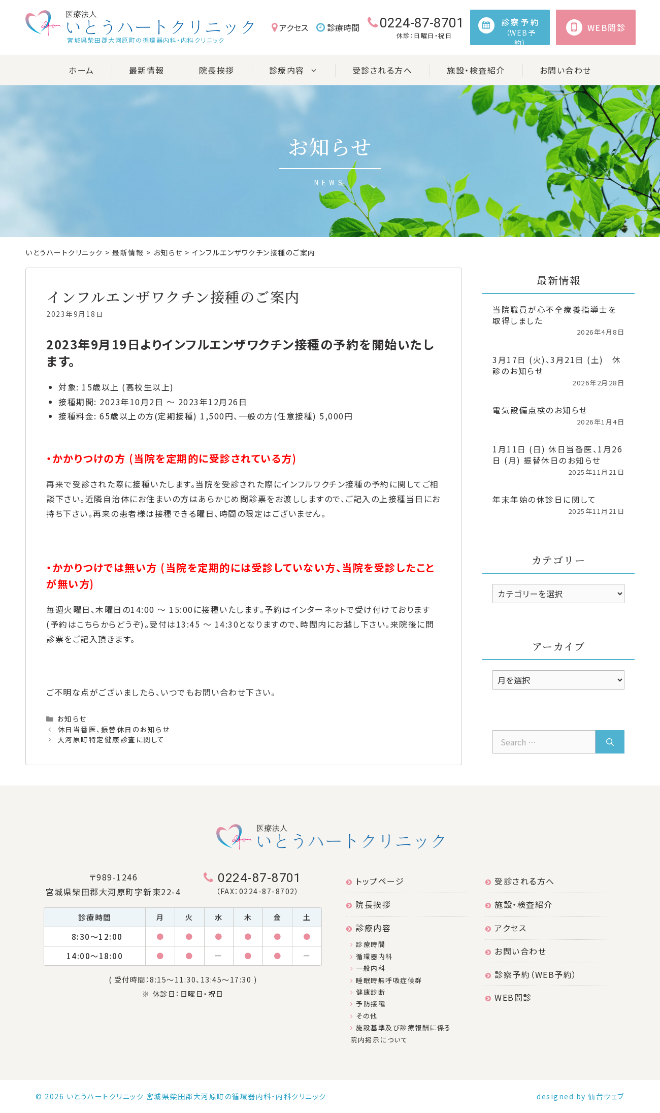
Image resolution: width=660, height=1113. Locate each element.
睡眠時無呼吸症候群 (386, 980)
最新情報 (146, 70)
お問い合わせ (565, 70)
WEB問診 (508, 997)
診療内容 (302, 70)
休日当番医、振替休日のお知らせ (113, 729)
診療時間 (337, 27)
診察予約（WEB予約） (531, 974)
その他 (364, 1016)
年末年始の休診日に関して (544, 499)
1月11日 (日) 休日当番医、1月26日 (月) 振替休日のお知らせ (557, 454)
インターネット (319, 609)
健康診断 (367, 992)
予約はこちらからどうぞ (95, 624)
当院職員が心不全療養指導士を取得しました (554, 315)
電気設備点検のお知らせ (540, 409)
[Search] (610, 742)
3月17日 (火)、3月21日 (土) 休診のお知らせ (556, 365)
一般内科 (367, 968)
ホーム (81, 70)
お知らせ (72, 718)
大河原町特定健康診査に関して (111, 739)
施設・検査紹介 (476, 70)
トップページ (375, 881)
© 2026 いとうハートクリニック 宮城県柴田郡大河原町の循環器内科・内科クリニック (181, 1096)
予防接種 (367, 1003)
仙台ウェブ (606, 1096)
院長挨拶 (217, 70)
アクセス (290, 27)
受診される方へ (382, 70)
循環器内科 (371, 956)
